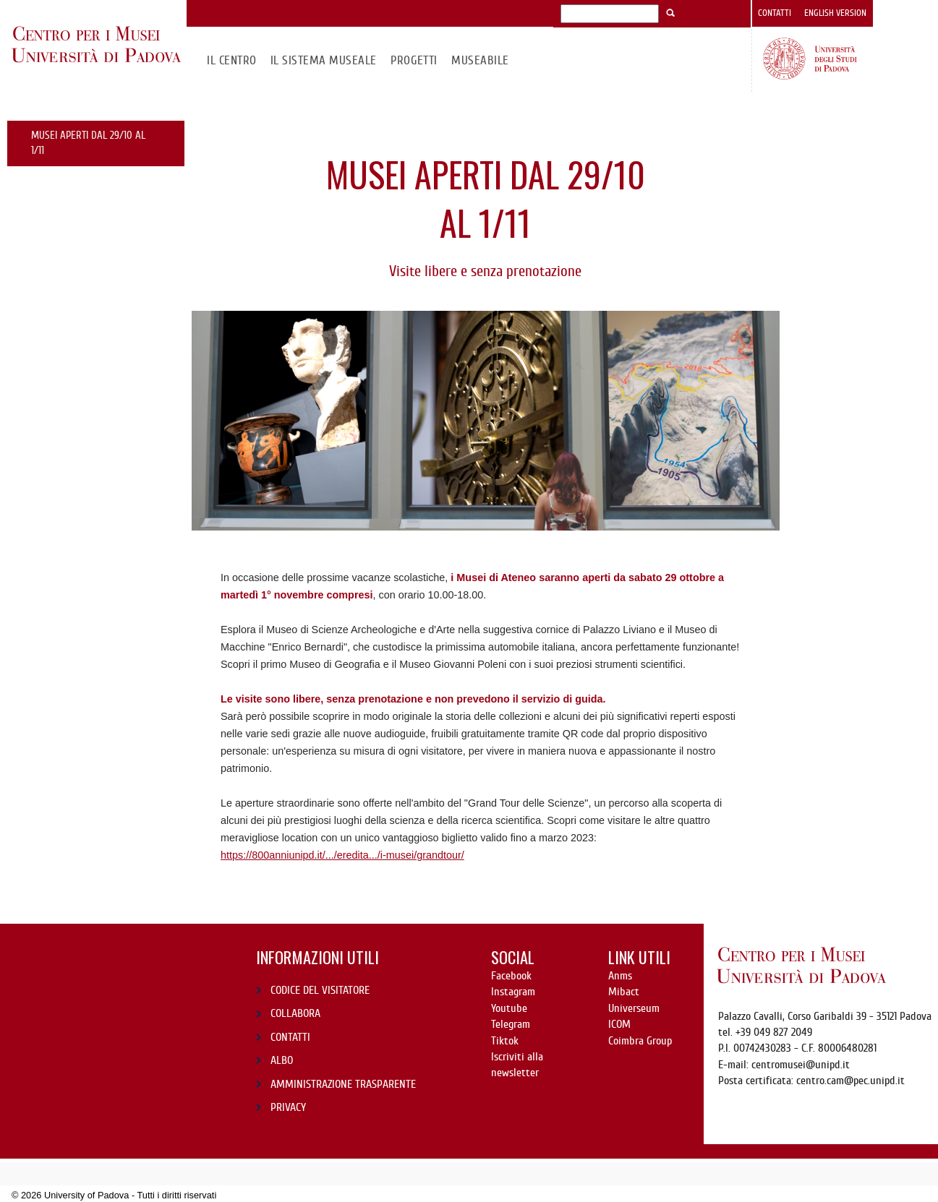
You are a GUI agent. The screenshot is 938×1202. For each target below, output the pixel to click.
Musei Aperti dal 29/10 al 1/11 (88, 143)
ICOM (619, 1024)
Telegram (510, 1024)
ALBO (281, 1060)
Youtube (509, 1008)
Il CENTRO (231, 60)
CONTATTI (290, 1037)
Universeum (634, 1008)
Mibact (623, 991)
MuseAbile (479, 60)
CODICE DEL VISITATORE (320, 990)
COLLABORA (295, 1013)
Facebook (511, 975)
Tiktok (505, 1040)
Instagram (513, 991)
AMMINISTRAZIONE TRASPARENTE (343, 1084)
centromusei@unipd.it (800, 1064)
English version (835, 13)
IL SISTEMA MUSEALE (323, 60)
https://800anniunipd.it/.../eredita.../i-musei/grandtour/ (342, 855)
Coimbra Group (640, 1040)
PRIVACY (288, 1107)
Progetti (414, 60)
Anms (620, 975)
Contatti (774, 13)
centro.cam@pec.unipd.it (850, 1080)
